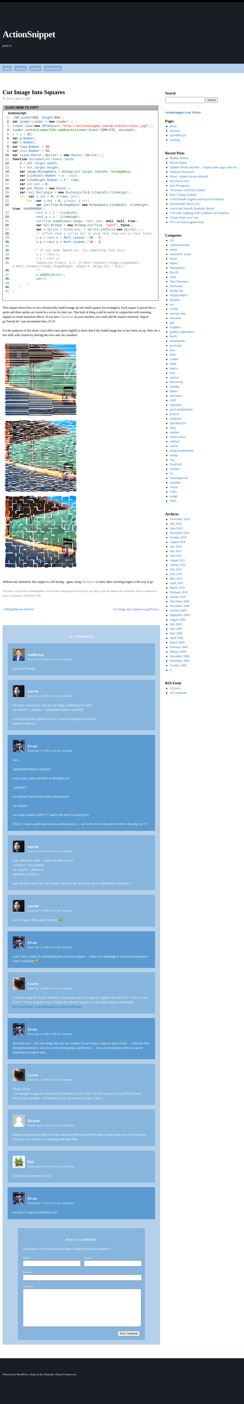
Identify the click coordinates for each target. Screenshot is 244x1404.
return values (178, 437)
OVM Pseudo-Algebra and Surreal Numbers (197, 199)
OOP (173, 400)
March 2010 (177, 587)
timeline (175, 469)
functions (175, 318)
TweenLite (66, 317)
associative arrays (180, 254)
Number (175, 386)
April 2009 (176, 638)
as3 (91, 590)
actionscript (80, 590)
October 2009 (178, 610)
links (173, 354)
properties (176, 418)
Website (27, 1272)
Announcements (180, 245)
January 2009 (178, 651)
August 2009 (178, 619)
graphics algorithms (182, 332)
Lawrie (32, 984)
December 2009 (179, 601)
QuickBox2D (52, 68)
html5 (173, 336)
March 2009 (177, 642)
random (174, 432)
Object (174, 391)
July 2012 (176, 551)
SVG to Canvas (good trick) (187, 222)
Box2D (174, 272)
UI (171, 473)
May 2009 (176, 633)
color (173, 277)
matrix (174, 368)
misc (173, 373)
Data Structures (179, 281)
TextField (175, 464)
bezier (173, 258)
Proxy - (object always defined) (189, 176)
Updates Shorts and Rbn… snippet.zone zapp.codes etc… (205, 167)
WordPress (22, 1374)
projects (174, 414)
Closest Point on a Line (184, 217)
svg (172, 459)
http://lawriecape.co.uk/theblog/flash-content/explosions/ (47, 1007)
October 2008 (178, 665)
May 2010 (176, 578)
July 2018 (176, 546)
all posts (35, 68)
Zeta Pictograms (180, 185)
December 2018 (179, 533)
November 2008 (180, 661)
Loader (174, 359)
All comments (178, 693)
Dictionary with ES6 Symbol (187, 190)
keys (172, 350)
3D (172, 240)
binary (174, 263)
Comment (28, 1286)
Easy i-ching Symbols (183, 194)
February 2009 (179, 647)
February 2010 (179, 592)
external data (53, 590)
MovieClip (176, 382)
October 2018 (178, 537)
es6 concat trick (179, 181)
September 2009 (180, 615)
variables (175, 482)
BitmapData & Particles (18, 609)
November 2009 (180, 606)
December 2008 (179, 656)
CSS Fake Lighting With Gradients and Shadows (200, 213)
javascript (176, 345)
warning (20, 68)
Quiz (173, 428)
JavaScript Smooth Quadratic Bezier (192, 208)
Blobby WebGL (179, 158)
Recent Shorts (178, 162)
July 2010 (176, 569)
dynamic (175, 300)
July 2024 (176, 523)
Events (174, 309)
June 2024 (176, 528)
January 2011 (178, 565)
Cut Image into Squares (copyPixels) (136, 609)
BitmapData (37, 590)
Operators (176, 405)
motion (174, 377)
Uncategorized (179, 478)
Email (87, 1258)
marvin (33, 691)
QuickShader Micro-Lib (184, 204)
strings (174, 455)
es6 (172, 304)
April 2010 (176, 583)
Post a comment (145, 590)
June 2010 (176, 574)
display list (176, 290)
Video (173, 491)
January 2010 (178, 597)
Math (173, 364)
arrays (173, 249)
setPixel (174, 441)
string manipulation (182, 450)
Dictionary (176, 286)
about (7, 68)
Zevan (10, 98)
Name (26, 1258)
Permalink (67, 659)
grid (103, 590)
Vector (174, 487)
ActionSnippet (29, 34)
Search (170, 93)
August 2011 (177, 560)
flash (96, 590)
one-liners (176, 396)
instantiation (177, 341)
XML (173, 501)
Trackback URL (32, 595)
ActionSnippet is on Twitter (183, 112)
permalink (129, 590)
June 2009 (176, 629)
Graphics (175, 327)
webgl (173, 496)
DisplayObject (178, 295)
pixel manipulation (181, 409)
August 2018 (178, 542)
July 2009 (176, 624)
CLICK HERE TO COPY (21, 107)
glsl (172, 322)
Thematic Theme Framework (60, 1374)
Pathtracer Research (182, 172)
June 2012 (176, 555)
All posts (175, 688)
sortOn (174, 446)
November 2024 (180, 519)
